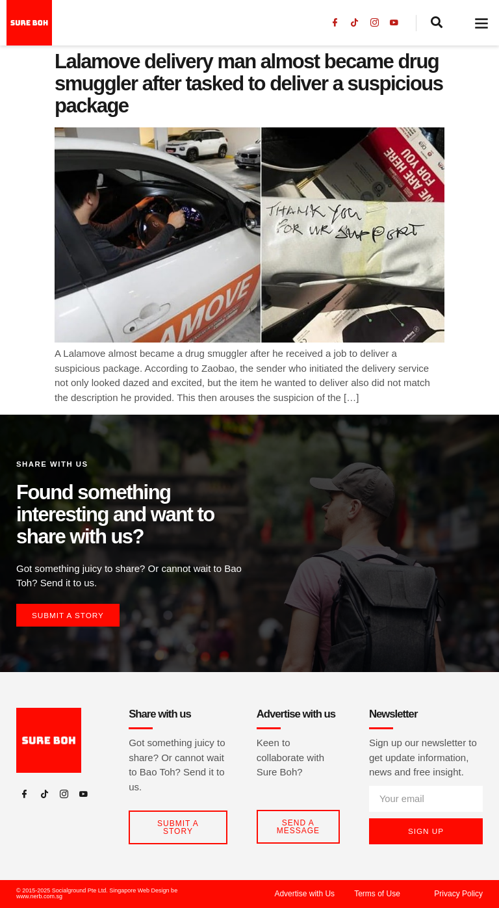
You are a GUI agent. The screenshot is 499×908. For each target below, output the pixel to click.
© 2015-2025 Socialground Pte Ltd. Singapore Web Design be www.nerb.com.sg (96, 894)
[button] (482, 23)
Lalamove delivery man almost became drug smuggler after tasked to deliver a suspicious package (249, 83)
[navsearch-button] (438, 24)
